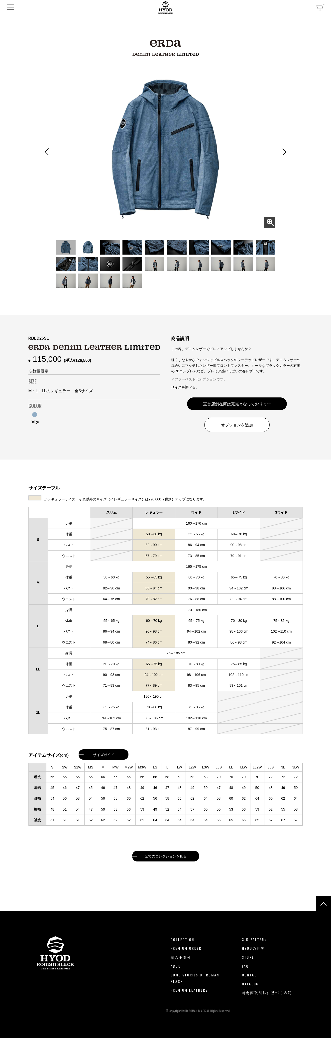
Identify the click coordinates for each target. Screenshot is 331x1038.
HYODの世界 (253, 948)
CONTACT (251, 974)
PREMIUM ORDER (186, 948)
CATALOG (250, 983)
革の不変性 (181, 957)
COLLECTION (182, 939)
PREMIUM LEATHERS (189, 990)
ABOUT (177, 966)
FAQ (245, 966)
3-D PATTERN (254, 939)
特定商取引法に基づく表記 (267, 992)
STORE (248, 957)
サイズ (176, 387)
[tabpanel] (165, 149)
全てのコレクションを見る (165, 856)
